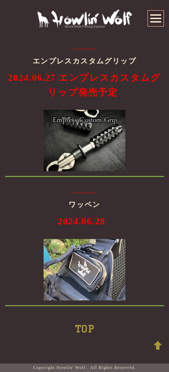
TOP (84, 328)
